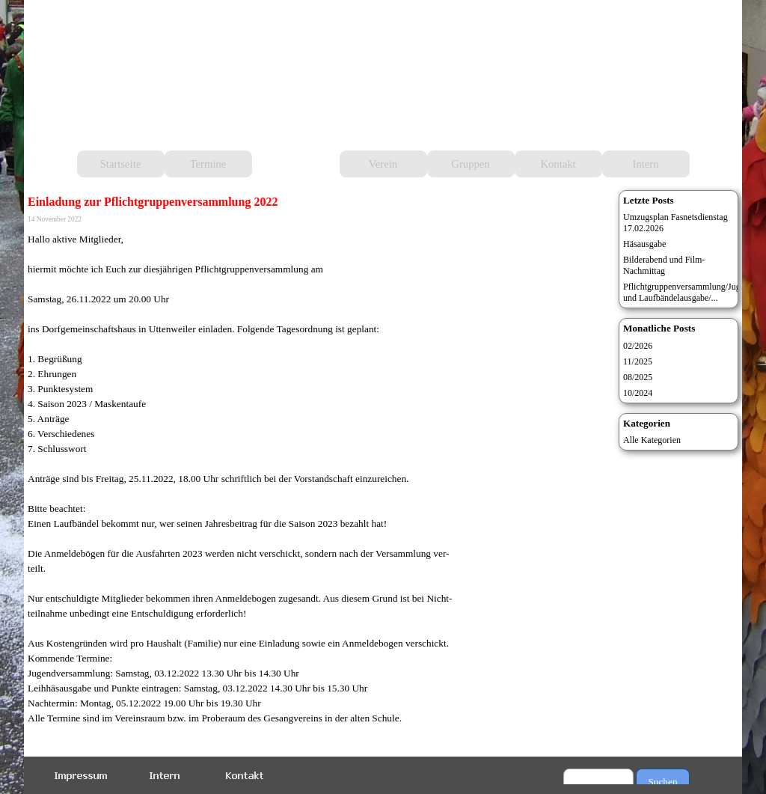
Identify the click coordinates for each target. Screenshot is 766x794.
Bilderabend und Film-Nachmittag (664, 265)
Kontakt (557, 164)
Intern (646, 164)
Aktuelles (295, 164)
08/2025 (637, 377)
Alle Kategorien (652, 440)
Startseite (120, 164)
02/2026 (637, 345)
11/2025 (637, 361)
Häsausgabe (644, 244)
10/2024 (637, 393)
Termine (208, 164)
